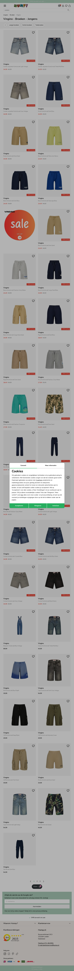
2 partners (39, 480)
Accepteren (19, 506)
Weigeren (37, 506)
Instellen (56, 506)
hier (22, 495)
